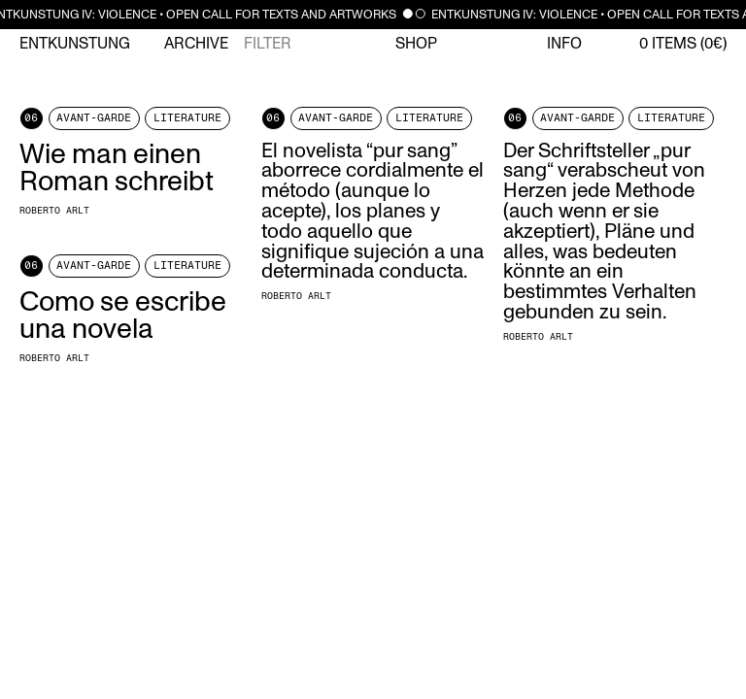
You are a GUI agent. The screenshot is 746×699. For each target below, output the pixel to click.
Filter (267, 43)
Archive (196, 43)
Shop (416, 43)
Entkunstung (74, 43)
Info (564, 43)
